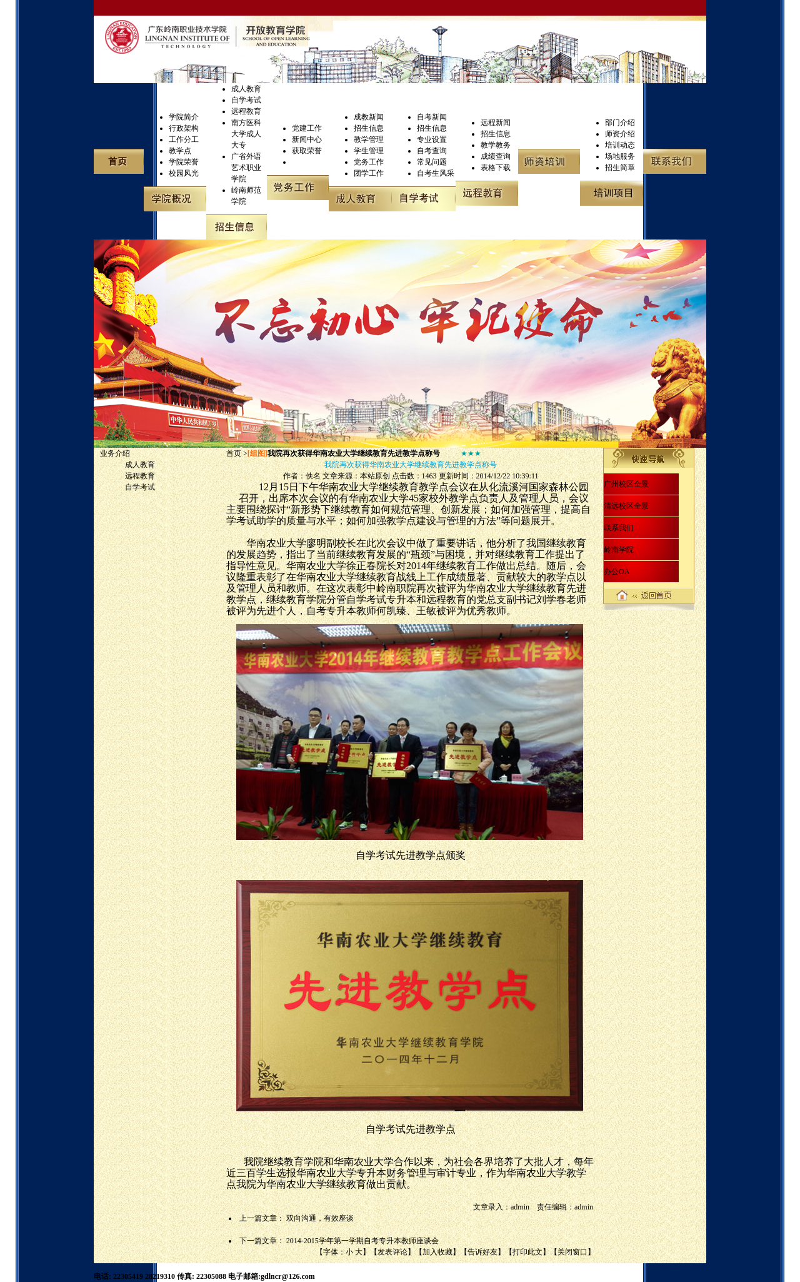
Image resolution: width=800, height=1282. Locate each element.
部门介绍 (620, 122)
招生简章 (620, 167)
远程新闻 (496, 122)
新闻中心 (307, 139)
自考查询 (432, 150)
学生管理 (369, 150)
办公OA (616, 571)
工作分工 (184, 139)
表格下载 (496, 167)
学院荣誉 (184, 162)
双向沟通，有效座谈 (320, 1218)
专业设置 (432, 139)
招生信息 (369, 128)
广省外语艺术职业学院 (246, 167)
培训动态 (620, 145)
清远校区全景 (626, 506)
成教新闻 (369, 117)
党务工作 (369, 162)
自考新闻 (432, 117)
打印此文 (527, 1252)
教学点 (180, 150)
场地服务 (620, 156)
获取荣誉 (307, 150)
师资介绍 (620, 133)
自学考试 (246, 100)
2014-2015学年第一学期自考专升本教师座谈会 (362, 1240)
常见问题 (432, 162)
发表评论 (393, 1252)
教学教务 (496, 145)
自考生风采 (435, 173)
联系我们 (619, 527)
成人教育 (246, 88)
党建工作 (307, 128)
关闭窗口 (573, 1252)
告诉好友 (483, 1252)
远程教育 (246, 111)
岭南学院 (619, 549)
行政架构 (184, 128)
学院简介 (184, 117)
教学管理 (369, 139)
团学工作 (369, 173)
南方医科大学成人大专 (246, 133)
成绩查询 (496, 156)
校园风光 (184, 173)
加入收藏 (437, 1252)
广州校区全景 (626, 484)
